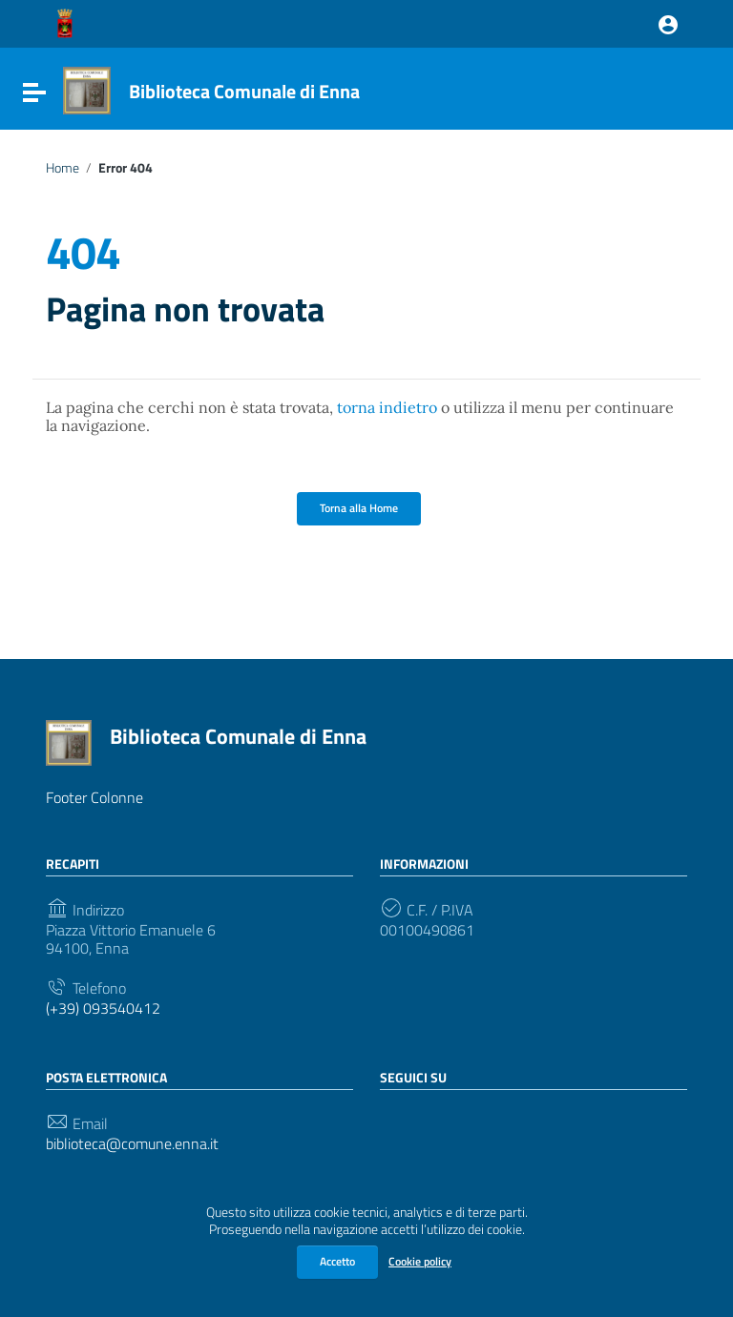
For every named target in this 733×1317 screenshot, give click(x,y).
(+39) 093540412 (103, 1008)
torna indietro (387, 407)
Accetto (337, 1261)
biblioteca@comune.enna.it (132, 1144)
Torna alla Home (359, 508)
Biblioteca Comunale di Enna (244, 91)
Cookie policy (419, 1261)
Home (62, 167)
